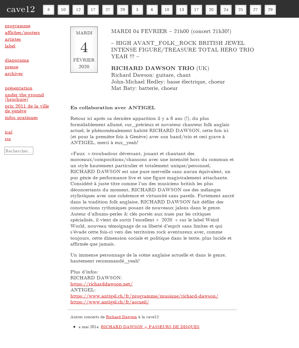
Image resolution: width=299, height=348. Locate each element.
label (10, 45)
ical (8, 131)
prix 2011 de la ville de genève (27, 108)
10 (63, 9)
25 (240, 9)
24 (226, 9)
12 (78, 9)
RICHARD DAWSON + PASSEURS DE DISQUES (150, 326)
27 (107, 9)
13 (181, 9)
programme (17, 25)
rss (8, 138)
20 (211, 9)
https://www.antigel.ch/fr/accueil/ (109, 301)
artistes (13, 38)
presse (11, 66)
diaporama (17, 59)
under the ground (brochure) (24, 97)
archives (14, 73)
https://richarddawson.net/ (101, 283)
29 (122, 9)
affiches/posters (22, 32)
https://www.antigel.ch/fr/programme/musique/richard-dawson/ (144, 295)
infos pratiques (21, 117)
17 (93, 9)
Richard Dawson (121, 317)
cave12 (21, 8)
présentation (18, 87)
